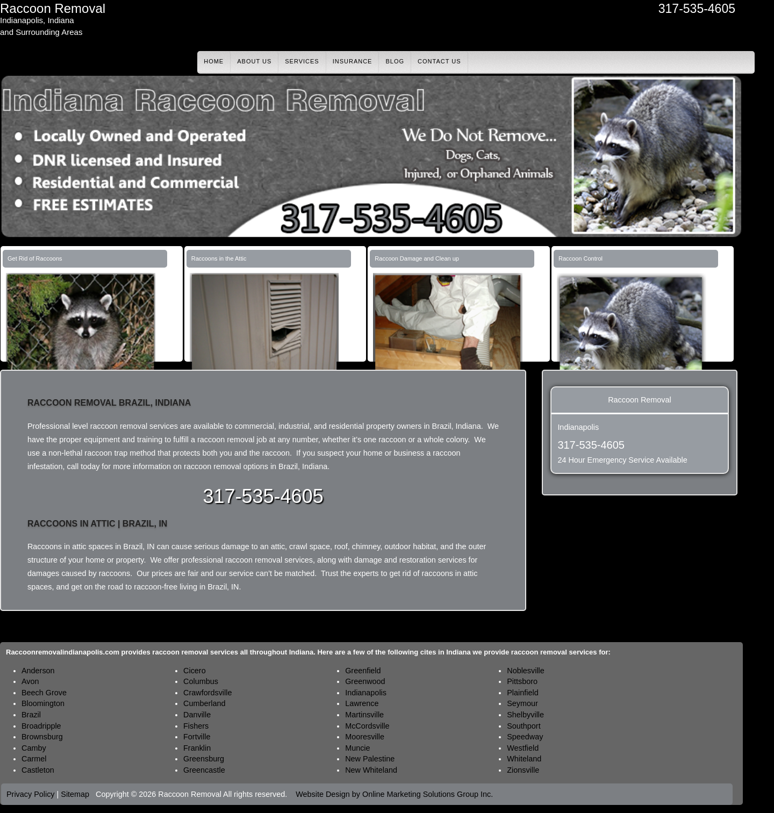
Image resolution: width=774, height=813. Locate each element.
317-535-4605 (696, 9)
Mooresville (364, 736)
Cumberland (204, 703)
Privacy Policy (30, 794)
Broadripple (41, 726)
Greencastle (204, 770)
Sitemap (75, 794)
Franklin (197, 748)
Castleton (38, 770)
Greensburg (203, 758)
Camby (34, 748)
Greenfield (363, 670)
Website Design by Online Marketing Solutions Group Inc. (394, 794)
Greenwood (365, 681)
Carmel (34, 758)
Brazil (31, 714)
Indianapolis (365, 692)
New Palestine (370, 758)
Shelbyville (525, 714)
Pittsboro (522, 681)
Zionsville (523, 770)
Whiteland (524, 758)
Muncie (357, 748)
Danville (197, 714)
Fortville (196, 736)
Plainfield (522, 692)
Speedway (525, 736)
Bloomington (43, 703)
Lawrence (361, 703)
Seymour (522, 703)
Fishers (196, 726)
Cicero (194, 670)
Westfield (523, 748)
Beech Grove (44, 692)
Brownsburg (42, 736)
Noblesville (525, 670)
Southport (523, 726)
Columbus (200, 681)
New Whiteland (371, 770)
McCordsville (367, 726)
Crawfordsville (207, 692)
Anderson (38, 670)
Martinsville (364, 714)
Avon (30, 681)
